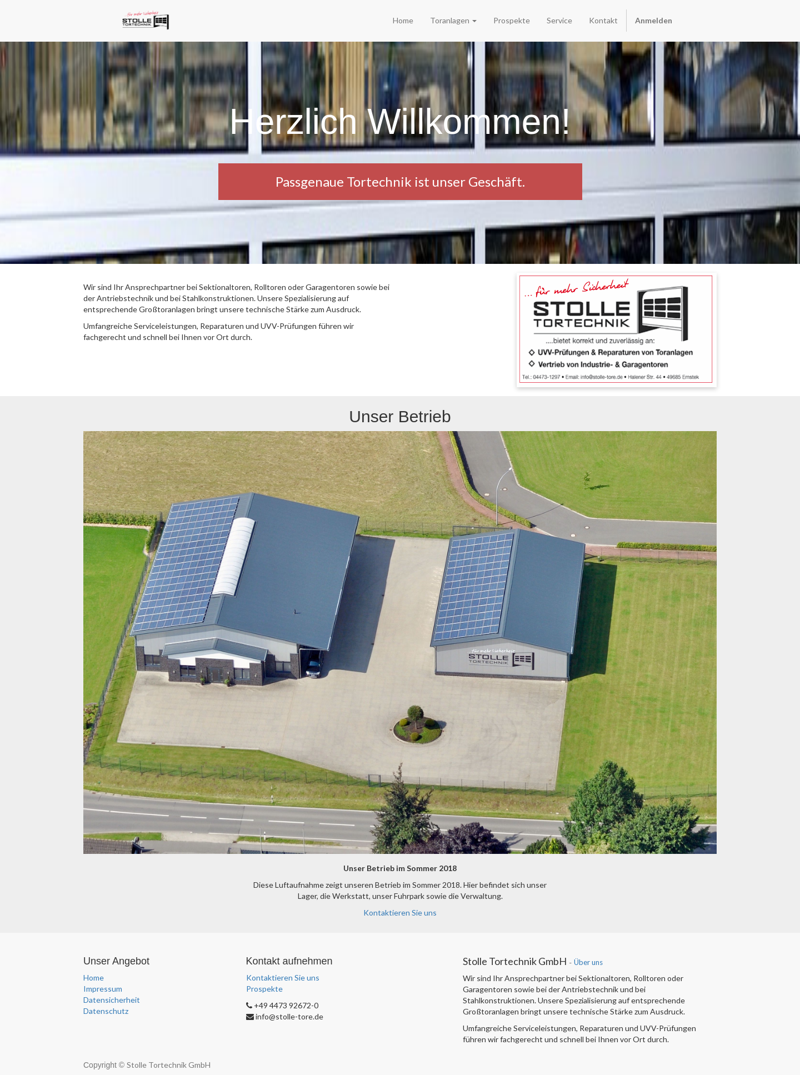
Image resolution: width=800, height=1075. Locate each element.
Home (93, 977)
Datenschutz (105, 1011)
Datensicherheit (111, 999)
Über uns (588, 962)
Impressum (102, 988)
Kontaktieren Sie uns (400, 912)
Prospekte (264, 988)
